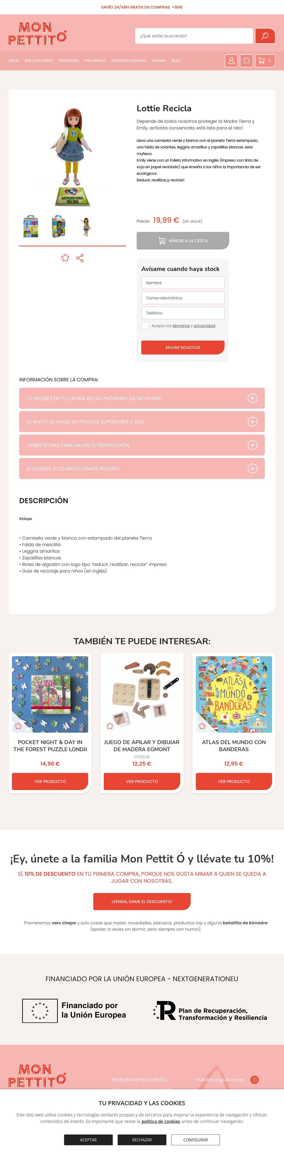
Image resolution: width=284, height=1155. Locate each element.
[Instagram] (254, 1079)
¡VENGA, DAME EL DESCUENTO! (142, 902)
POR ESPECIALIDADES (129, 61)
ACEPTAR (88, 1140)
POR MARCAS (95, 61)
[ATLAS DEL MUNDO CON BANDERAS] (233, 723)
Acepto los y (183, 326)
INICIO (14, 61)
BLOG (176, 61)
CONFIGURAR (195, 1140)
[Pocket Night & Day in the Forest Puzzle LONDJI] (50, 723)
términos (181, 326)
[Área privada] (231, 60)
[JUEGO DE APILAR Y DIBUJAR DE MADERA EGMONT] (141, 723)
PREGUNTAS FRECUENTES (139, 1079)
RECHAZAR (142, 1140)
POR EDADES (68, 61)
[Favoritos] (246, 60)
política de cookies (161, 1121)
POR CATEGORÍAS (39, 61)
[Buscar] (265, 36)
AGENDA (159, 61)
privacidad (204, 326)
